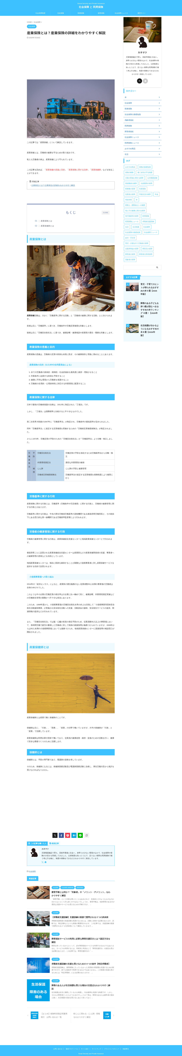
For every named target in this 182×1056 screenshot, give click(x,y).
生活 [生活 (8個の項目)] (127, 227)
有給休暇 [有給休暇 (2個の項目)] (128, 200)
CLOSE (105, 212)
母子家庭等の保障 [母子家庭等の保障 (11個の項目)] (131, 216)
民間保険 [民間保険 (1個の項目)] (145, 216)
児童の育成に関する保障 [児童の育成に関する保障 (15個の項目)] (134, 178)
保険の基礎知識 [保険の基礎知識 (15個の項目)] (145, 167)
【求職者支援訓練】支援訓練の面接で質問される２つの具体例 (82, 917)
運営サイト (142, 13)
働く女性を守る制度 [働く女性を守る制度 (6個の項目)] (145, 172)
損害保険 (101, 13)
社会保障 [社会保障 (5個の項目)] (146, 227)
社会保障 (32, 871)
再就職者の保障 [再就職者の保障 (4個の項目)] (131, 183)
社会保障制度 (40, 13)
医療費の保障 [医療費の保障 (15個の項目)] (130, 189)
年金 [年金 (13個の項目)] (156, 194)
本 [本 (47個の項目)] (137, 200)
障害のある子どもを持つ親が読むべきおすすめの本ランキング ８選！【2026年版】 (149, 309)
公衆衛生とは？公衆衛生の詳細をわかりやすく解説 (51, 185)
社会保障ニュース (121, 13)
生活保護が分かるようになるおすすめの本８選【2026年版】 (149, 328)
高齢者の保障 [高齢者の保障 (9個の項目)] (130, 260)
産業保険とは (46, 221)
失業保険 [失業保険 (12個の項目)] (142, 189)
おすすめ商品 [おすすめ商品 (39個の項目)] (130, 167)
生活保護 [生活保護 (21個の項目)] (136, 227)
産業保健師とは (47, 226)
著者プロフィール (72, 1039)
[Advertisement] (71, 58)
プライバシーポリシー (111, 1039)
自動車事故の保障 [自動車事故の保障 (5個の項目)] (131, 249)
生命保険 (60, 13)
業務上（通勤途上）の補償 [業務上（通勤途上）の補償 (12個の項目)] (135, 205)
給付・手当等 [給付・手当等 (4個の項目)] (130, 238)
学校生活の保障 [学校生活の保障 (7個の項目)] (145, 194)
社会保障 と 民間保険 (91, 7)
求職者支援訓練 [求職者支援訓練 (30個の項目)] (148, 221)
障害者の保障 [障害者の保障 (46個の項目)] (130, 254)
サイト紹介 (85, 1039)
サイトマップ (96, 1039)
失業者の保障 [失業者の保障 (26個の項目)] (130, 194)
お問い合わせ (57, 1039)
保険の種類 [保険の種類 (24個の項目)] (129, 172)
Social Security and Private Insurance (91, 1044)
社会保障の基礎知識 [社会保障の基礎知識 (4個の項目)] (132, 232)
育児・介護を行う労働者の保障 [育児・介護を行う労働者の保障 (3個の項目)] (136, 243)
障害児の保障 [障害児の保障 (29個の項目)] (147, 249)
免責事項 (126, 1039)
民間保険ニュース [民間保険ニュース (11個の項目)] (131, 221)
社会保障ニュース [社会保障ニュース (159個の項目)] (150, 232)
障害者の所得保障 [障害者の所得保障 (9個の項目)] (145, 254)
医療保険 (81, 13)
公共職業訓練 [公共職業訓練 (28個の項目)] (152, 178)
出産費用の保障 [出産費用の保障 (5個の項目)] (146, 183)
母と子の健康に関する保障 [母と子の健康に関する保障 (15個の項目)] (135, 211)
